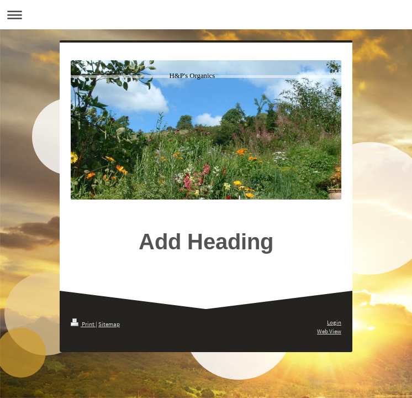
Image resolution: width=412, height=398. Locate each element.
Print (83, 324)
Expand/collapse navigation (206, 15)
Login (334, 322)
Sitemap (109, 324)
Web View (329, 331)
